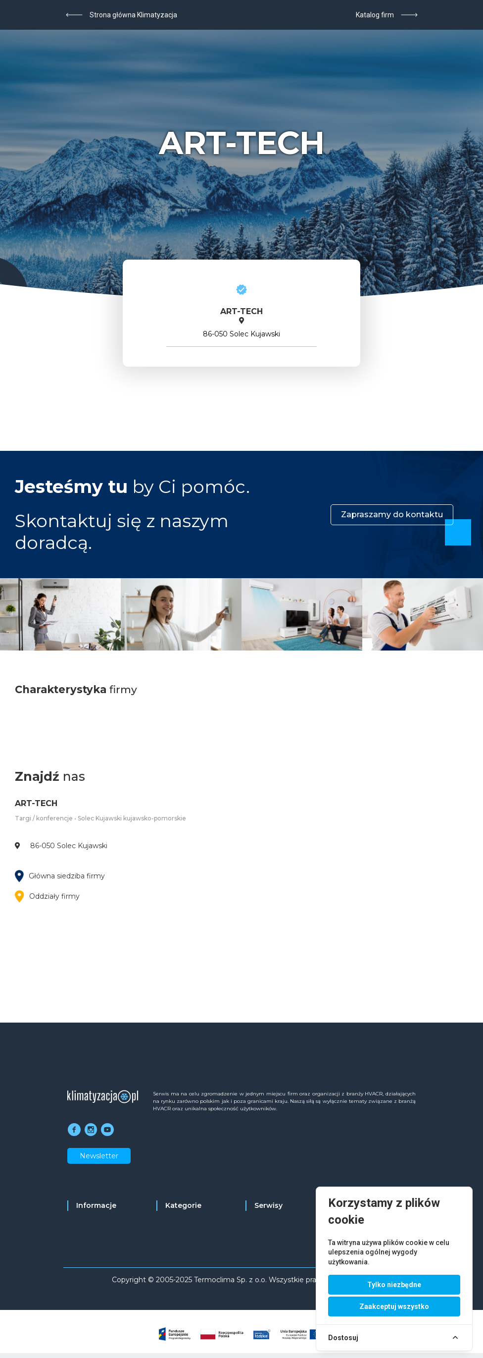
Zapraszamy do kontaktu (392, 514)
